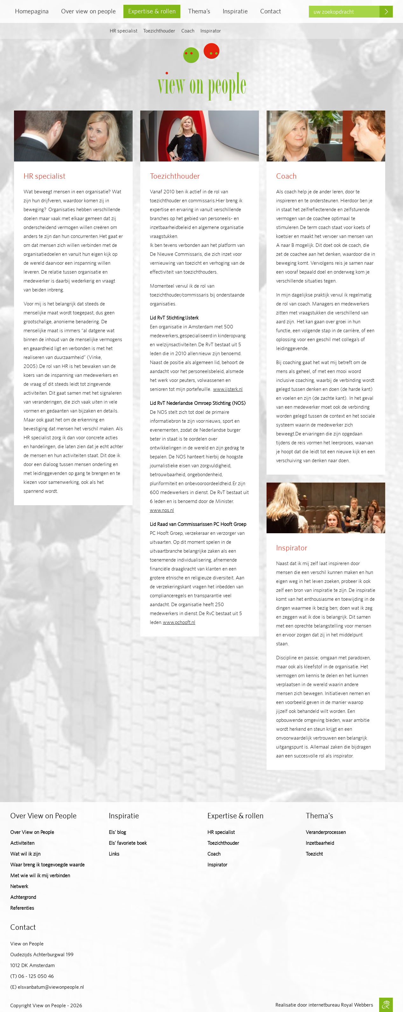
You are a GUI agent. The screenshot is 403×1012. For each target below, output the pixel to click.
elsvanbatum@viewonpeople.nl (51, 987)
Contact (270, 11)
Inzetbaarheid (320, 843)
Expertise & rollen (152, 11)
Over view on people (88, 11)
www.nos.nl (162, 510)
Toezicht (314, 854)
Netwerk (19, 886)
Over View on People (32, 832)
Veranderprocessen (326, 832)
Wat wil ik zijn (25, 854)
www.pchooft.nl (179, 622)
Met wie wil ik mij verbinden (40, 875)
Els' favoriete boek (128, 843)
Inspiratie (235, 11)
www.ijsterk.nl (228, 389)
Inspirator (210, 30)
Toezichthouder (159, 30)
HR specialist (123, 30)
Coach (187, 30)
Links (114, 854)
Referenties (22, 908)
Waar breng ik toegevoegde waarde (47, 865)
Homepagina (32, 11)
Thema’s (199, 11)
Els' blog (117, 832)
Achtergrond (23, 897)
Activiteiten (22, 843)
